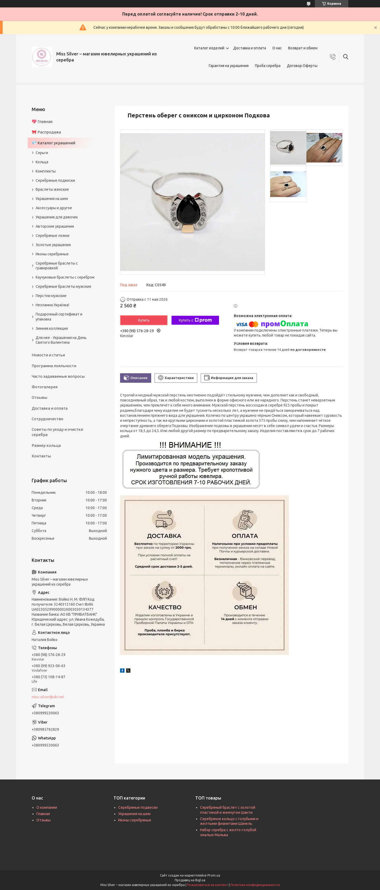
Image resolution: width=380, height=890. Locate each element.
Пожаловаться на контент (207, 885)
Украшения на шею (52, 199)
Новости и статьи (48, 355)
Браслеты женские (52, 189)
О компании (46, 807)
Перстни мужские (51, 296)
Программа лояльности (54, 365)
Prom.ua (213, 875)
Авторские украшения (55, 226)
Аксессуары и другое (54, 208)
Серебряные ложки (52, 235)
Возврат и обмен (302, 48)
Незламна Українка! (52, 305)
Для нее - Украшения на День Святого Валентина (61, 340)
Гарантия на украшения (229, 66)
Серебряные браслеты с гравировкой (57, 265)
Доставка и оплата (249, 48)
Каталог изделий (209, 48)
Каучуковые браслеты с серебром (65, 277)
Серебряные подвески (55, 180)
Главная (43, 814)
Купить (144, 320)
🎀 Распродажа (46, 132)
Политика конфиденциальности (255, 885)
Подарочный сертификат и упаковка (59, 316)
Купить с (195, 320)
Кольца (42, 162)
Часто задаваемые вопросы (58, 376)
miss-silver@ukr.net (48, 697)
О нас (277, 48)
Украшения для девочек (57, 217)
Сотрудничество (47, 419)
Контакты (41, 456)
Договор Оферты (302, 66)
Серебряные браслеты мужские (63, 286)
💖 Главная (42, 121)
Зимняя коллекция (52, 328)
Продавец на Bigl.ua (190, 880)
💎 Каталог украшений (53, 143)
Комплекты (46, 171)
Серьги (42, 153)
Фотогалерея (45, 387)
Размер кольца (46, 445)
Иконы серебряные (52, 254)
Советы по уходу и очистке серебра (57, 432)
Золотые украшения (53, 245)
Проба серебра (268, 66)
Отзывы (39, 397)
